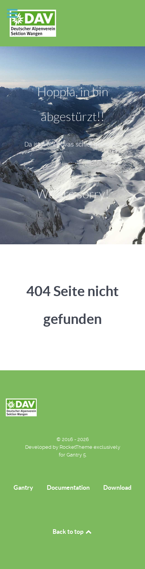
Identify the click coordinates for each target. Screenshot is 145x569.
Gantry (23, 487)
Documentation (68, 487)
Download (117, 487)
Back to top (73, 531)
